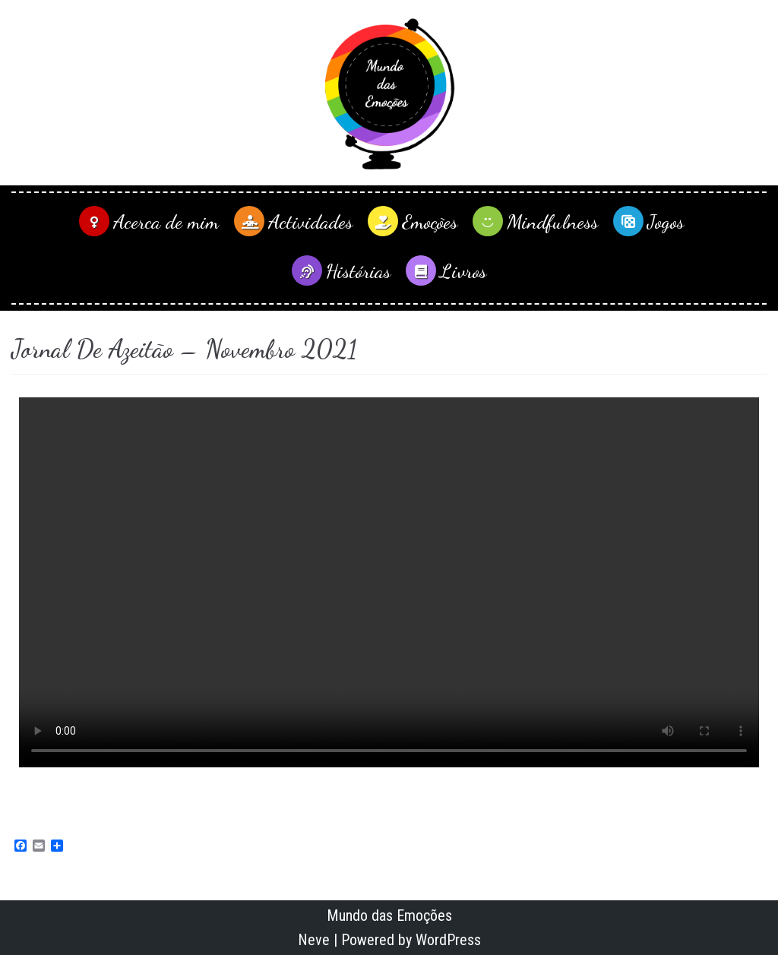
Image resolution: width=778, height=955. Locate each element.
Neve (314, 940)
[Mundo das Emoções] (389, 93)
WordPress (448, 940)
